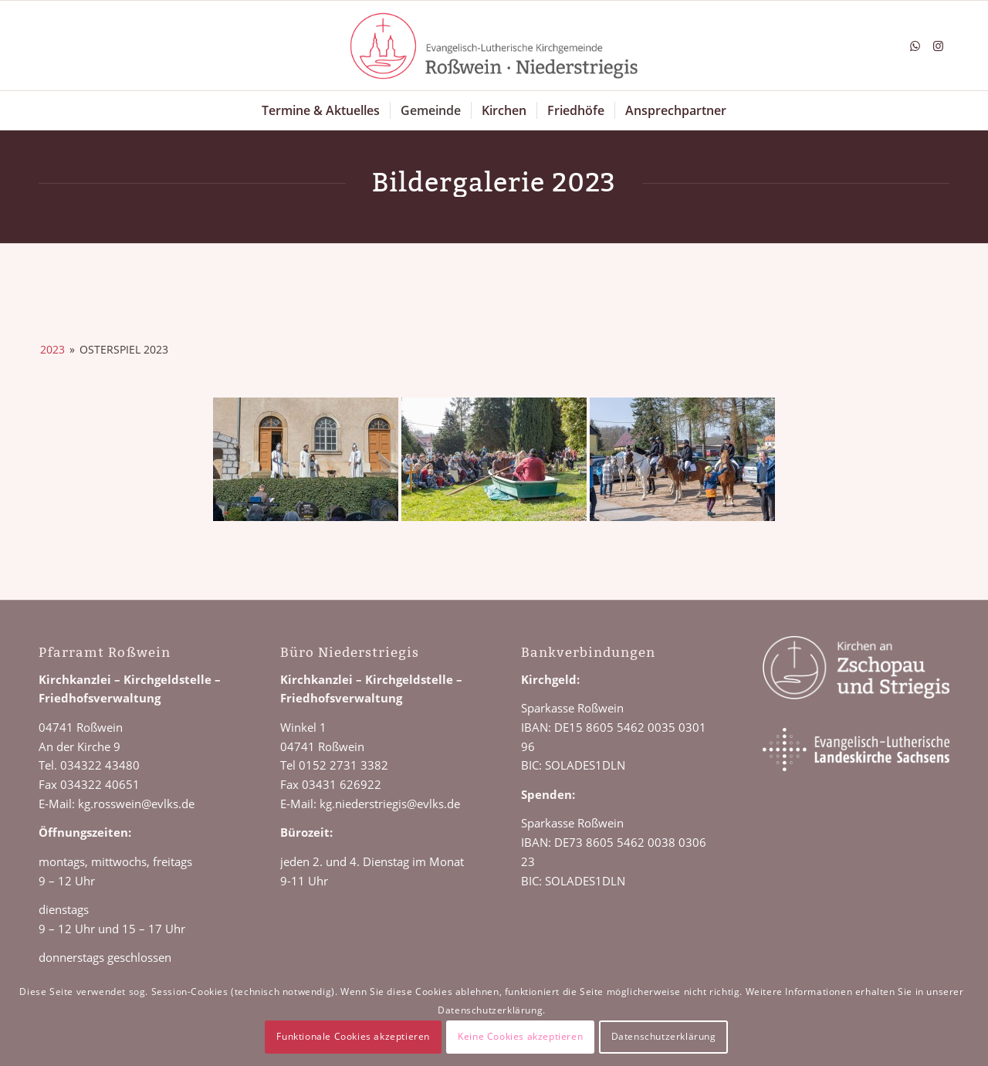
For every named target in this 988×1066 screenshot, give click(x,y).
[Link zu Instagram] (937, 45)
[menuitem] (321, 110)
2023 (52, 349)
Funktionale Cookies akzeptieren (353, 1036)
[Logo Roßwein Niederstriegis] (494, 45)
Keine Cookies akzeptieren (520, 1036)
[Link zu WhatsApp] (914, 45)
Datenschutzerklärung (663, 1036)
